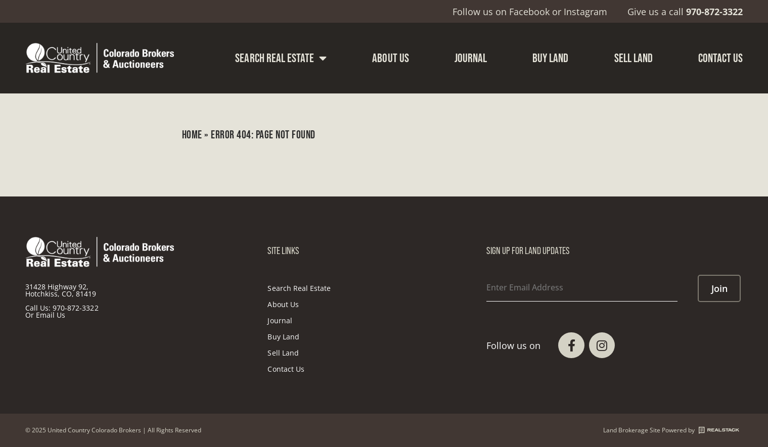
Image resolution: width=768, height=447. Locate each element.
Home (192, 134)
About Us (390, 58)
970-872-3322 (76, 308)
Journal (471, 58)
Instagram (585, 12)
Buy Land (550, 58)
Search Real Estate (281, 58)
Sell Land (633, 58)
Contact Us (720, 58)
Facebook (529, 12)
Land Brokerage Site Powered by (671, 430)
